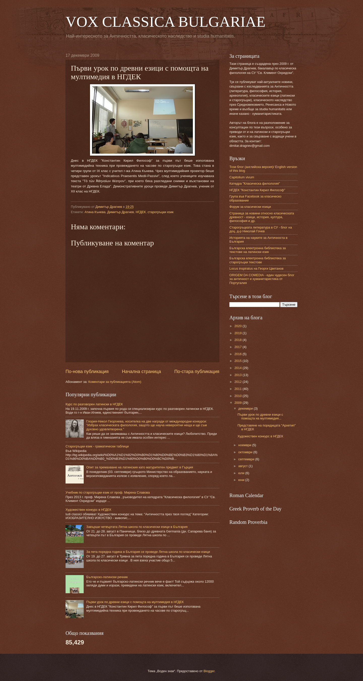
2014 (238, 368)
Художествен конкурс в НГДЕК (88, 510)
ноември (245, 445)
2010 (238, 396)
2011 (238, 389)
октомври (245, 452)
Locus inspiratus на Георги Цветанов (256, 268)
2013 (238, 375)
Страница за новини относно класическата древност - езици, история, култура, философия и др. (261, 217)
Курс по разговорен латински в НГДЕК (94, 404)
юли (241, 473)
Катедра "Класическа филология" (254, 183)
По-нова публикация (87, 371)
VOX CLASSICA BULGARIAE (165, 21)
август (243, 466)
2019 (238, 333)
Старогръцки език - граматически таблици (97, 446)
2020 (238, 326)
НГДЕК (141, 212)
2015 (238, 361)
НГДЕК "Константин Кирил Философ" (257, 190)
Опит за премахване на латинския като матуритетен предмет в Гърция (139, 467)
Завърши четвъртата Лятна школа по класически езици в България (137, 527)
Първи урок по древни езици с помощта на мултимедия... (260, 416)
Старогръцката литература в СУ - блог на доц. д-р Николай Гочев (260, 229)
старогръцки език (161, 212)
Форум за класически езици (250, 207)
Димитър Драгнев (120, 212)
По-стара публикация (196, 371)
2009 (238, 403)
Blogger (209, 671)
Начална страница (141, 371)
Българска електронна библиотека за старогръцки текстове (257, 260)
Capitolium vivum (241, 177)
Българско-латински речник (107, 577)
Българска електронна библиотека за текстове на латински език (257, 250)
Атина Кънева (94, 212)
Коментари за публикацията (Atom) (114, 382)
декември (246, 408)
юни (241, 480)
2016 (238, 354)
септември (246, 459)
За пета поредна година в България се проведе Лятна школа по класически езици (148, 552)
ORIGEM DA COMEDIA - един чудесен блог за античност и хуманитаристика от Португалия (261, 279)
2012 (238, 382)
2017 (238, 347)
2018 (238, 340)
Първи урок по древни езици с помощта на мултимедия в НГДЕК (135, 602)
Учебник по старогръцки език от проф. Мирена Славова (108, 492)
